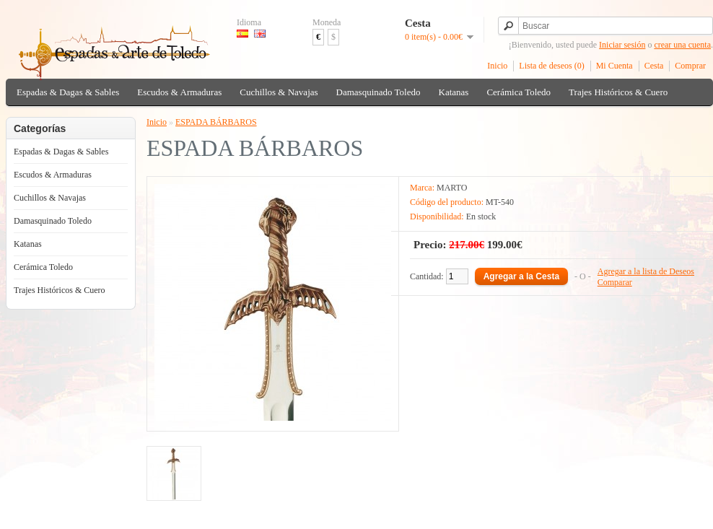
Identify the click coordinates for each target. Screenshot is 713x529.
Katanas (454, 92)
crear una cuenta (682, 45)
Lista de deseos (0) (551, 66)
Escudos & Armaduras (179, 92)
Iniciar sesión (622, 45)
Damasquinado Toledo (378, 92)
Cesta (654, 66)
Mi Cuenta (614, 66)
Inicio (497, 66)
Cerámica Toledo (518, 92)
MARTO (452, 188)
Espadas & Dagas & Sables (68, 92)
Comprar (690, 66)
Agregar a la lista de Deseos (646, 271)
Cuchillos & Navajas (279, 92)
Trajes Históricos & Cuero (618, 92)
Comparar (615, 282)
